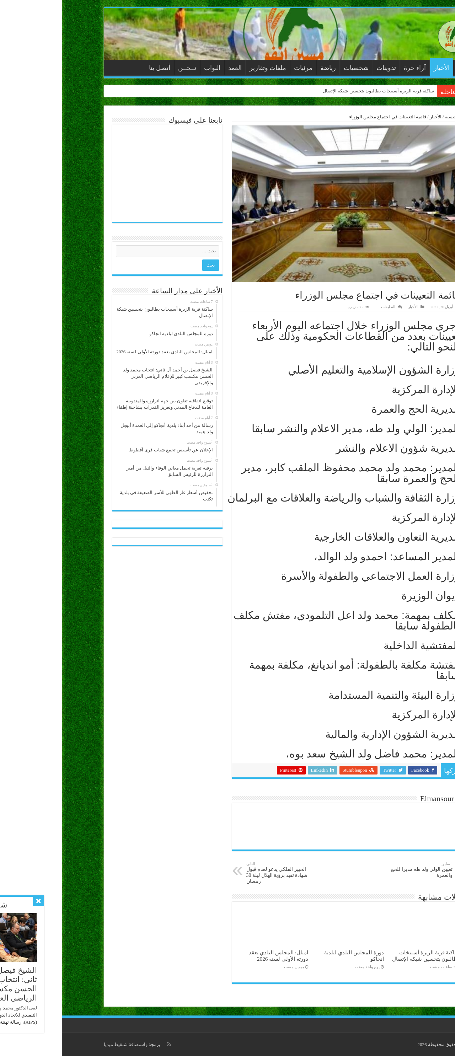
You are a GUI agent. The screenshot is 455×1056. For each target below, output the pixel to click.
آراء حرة (353, 67)
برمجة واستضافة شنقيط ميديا (70, 1044)
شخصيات (294, 67)
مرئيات (241, 67)
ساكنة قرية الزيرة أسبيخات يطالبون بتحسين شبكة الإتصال (316, 90)
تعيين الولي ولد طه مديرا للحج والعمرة (354, 870)
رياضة (266, 67)
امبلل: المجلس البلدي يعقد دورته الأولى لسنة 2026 (216, 955)
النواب (150, 67)
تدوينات (324, 67)
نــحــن (125, 67)
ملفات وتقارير (206, 67)
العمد (173, 67)
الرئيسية (400, 67)
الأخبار (380, 67)
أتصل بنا (97, 67)
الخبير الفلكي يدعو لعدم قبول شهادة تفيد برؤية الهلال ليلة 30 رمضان (220, 873)
